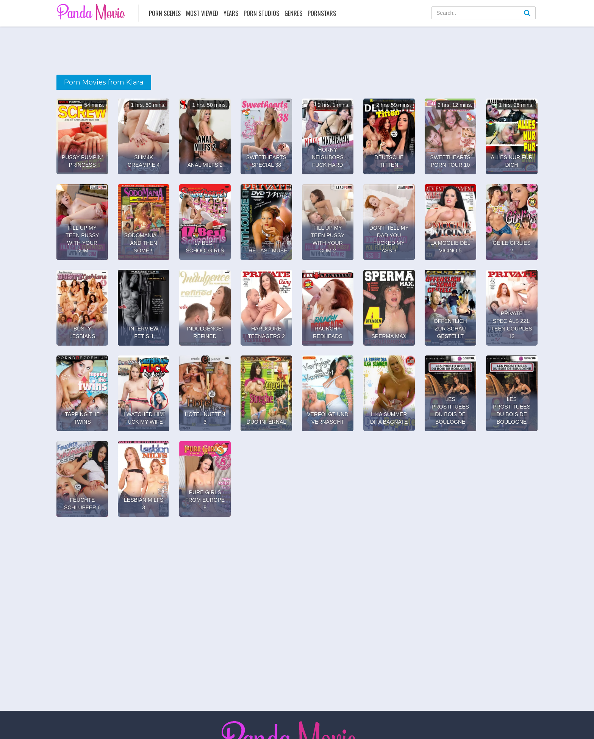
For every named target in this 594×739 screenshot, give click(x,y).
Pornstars (322, 13)
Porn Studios (261, 13)
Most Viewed (202, 13)
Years (231, 13)
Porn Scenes (165, 13)
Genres (293, 13)
